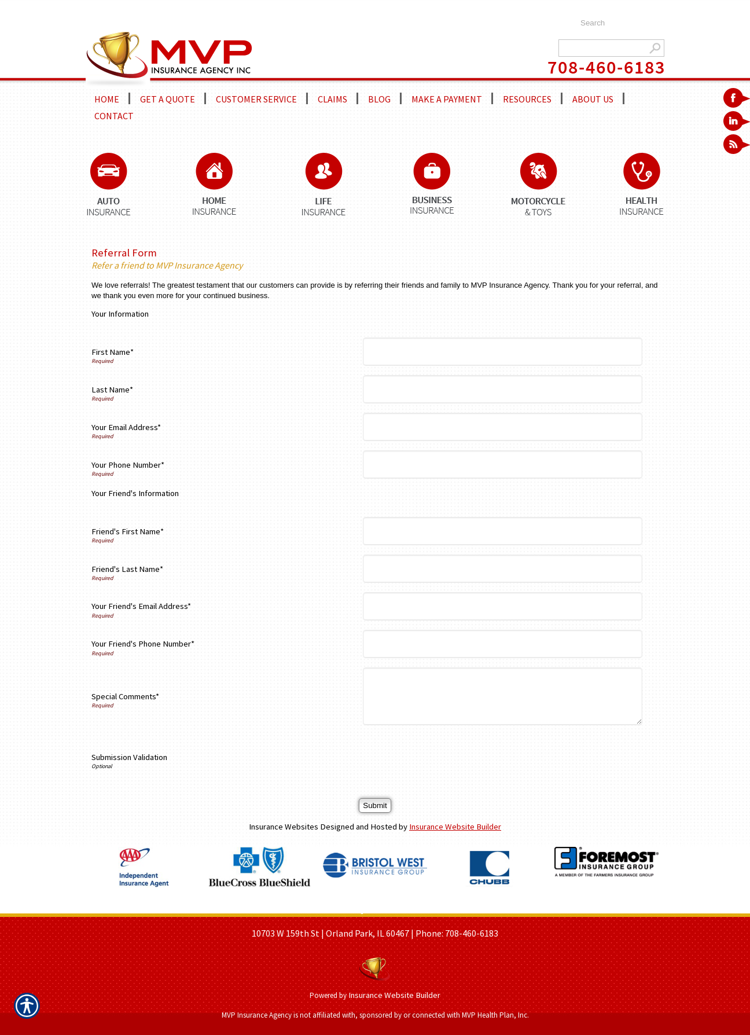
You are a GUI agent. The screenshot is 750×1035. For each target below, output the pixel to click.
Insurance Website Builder (455, 826)
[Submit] (375, 805)
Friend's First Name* (127, 531)
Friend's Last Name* (127, 569)
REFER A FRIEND (421, 909)
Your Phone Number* (127, 465)
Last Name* (112, 389)
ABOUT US (309, 909)
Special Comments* (125, 696)
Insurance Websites (283, 826)
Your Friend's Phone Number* (142, 643)
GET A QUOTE (359, 909)
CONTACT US (482, 909)
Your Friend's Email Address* (141, 606)
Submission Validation (129, 757)
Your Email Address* (126, 427)
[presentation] (455, 757)
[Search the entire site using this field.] (617, 23)
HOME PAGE (261, 909)
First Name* (112, 352)
